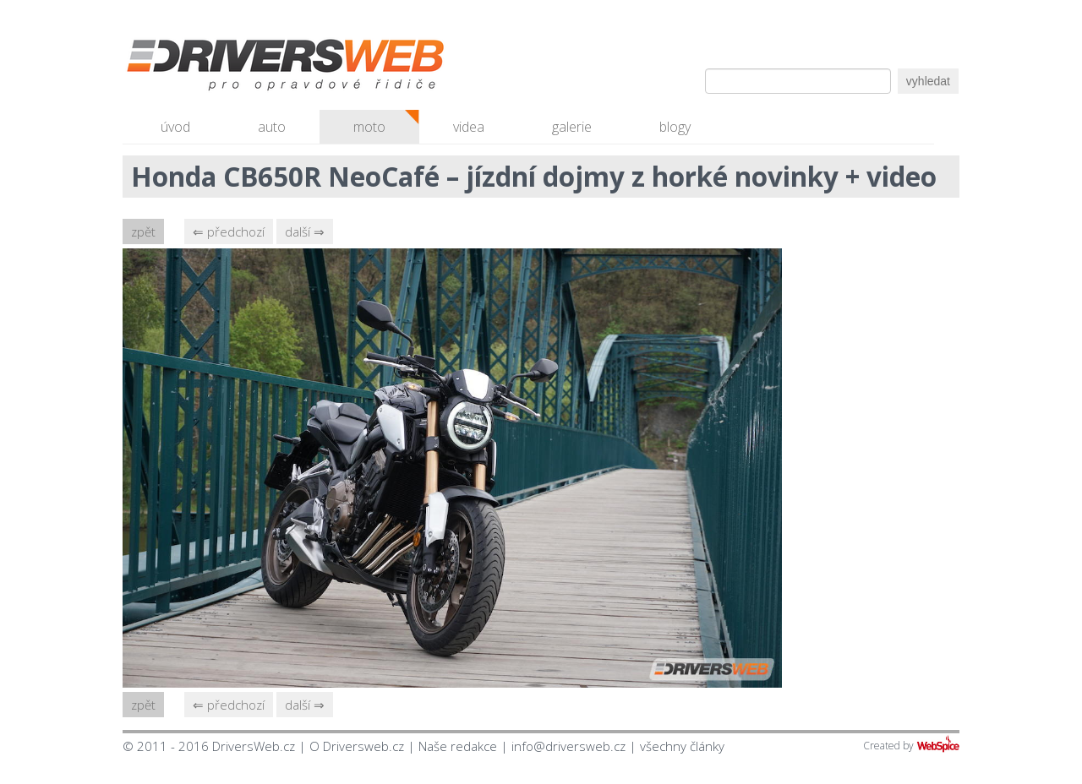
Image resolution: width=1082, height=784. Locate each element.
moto (369, 126)
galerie (572, 126)
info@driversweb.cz (568, 746)
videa (468, 126)
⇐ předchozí (229, 231)
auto (272, 126)
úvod (175, 126)
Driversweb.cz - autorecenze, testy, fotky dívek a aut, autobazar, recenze (249, 67)
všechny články (682, 746)
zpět (143, 231)
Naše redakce (457, 746)
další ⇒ (305, 231)
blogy (675, 126)
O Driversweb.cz (356, 746)
